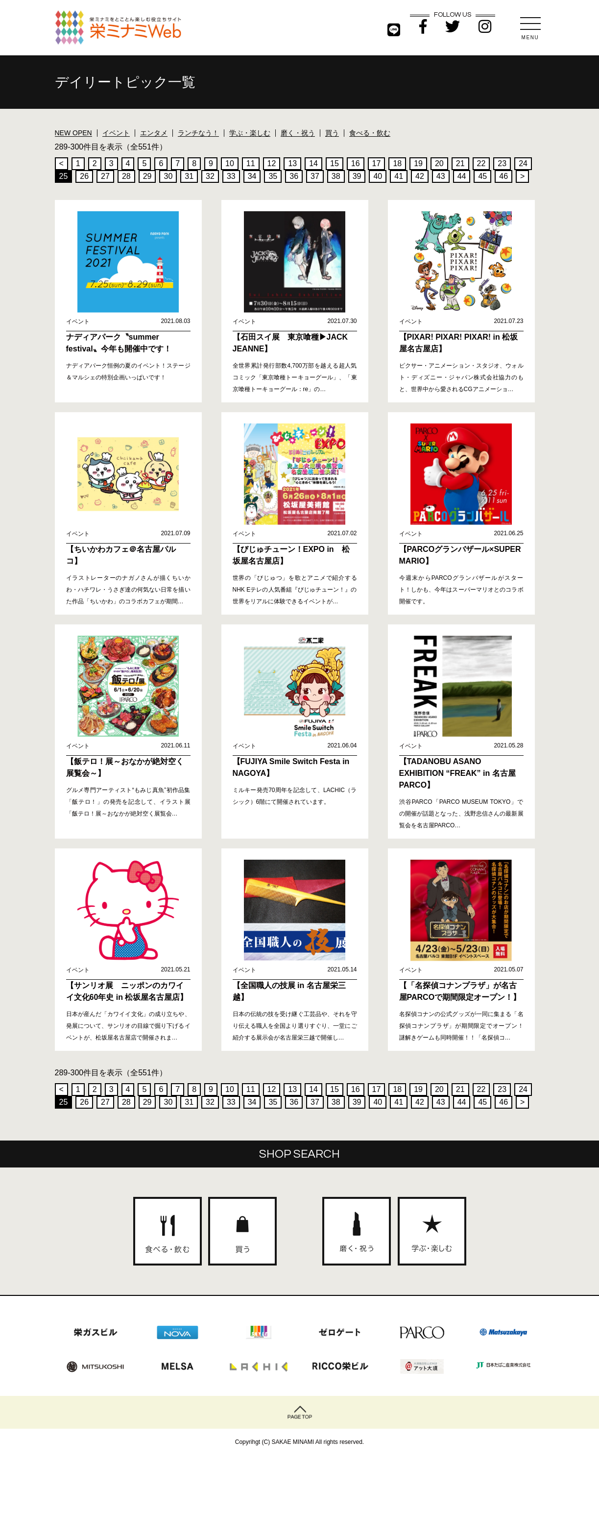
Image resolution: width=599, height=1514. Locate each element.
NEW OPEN (73, 133)
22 (481, 163)
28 (126, 176)
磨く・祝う (298, 133)
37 (315, 176)
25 (63, 176)
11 (250, 163)
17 (376, 163)
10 (229, 163)
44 (461, 176)
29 (147, 176)
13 (292, 163)
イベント (116, 133)
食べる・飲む (369, 133)
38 (336, 176)
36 (293, 176)
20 (439, 163)
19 (418, 163)
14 (313, 163)
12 (271, 163)
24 (523, 163)
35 (272, 176)
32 (210, 176)
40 (377, 176)
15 (334, 163)
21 (460, 163)
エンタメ (154, 133)
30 (168, 176)
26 (84, 176)
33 (231, 176)
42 (419, 176)
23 (502, 163)
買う (332, 133)
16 (355, 163)
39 (357, 176)
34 (252, 176)
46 (503, 176)
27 (105, 176)
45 (482, 176)
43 (440, 176)
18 (397, 163)
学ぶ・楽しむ (249, 133)
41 (398, 176)
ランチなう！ (198, 133)
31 (189, 176)
